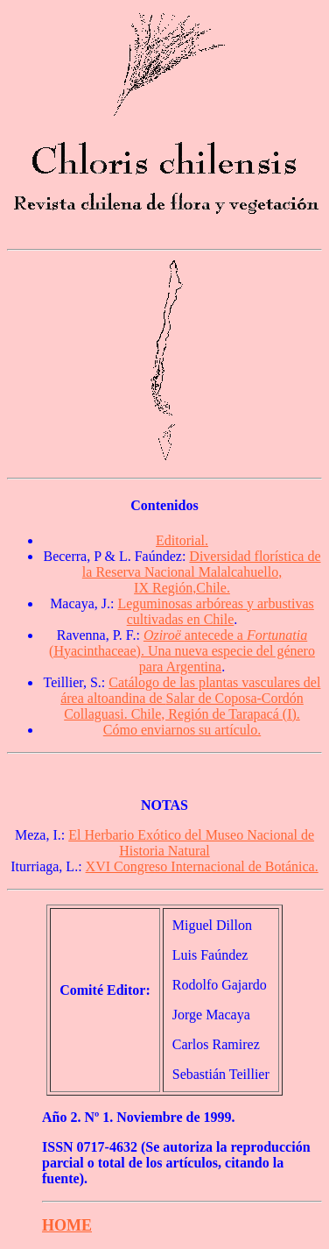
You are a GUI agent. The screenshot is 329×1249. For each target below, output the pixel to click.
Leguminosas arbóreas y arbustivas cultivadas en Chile (215, 611)
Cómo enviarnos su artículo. (182, 729)
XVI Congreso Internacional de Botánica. (202, 866)
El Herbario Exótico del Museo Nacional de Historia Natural (191, 842)
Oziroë (164, 635)
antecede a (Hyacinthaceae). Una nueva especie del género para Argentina (182, 651)
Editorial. (182, 540)
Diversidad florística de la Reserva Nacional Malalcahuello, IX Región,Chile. (201, 572)
